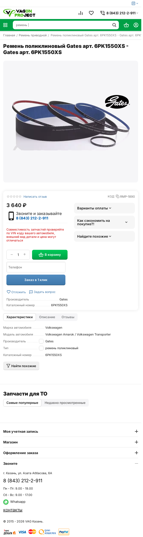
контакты (12, 509)
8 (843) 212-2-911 (32, 218)
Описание (47, 317)
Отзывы (68, 317)
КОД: (111, 196)
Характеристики (19, 317)
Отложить (16, 292)
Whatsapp (14, 502)
